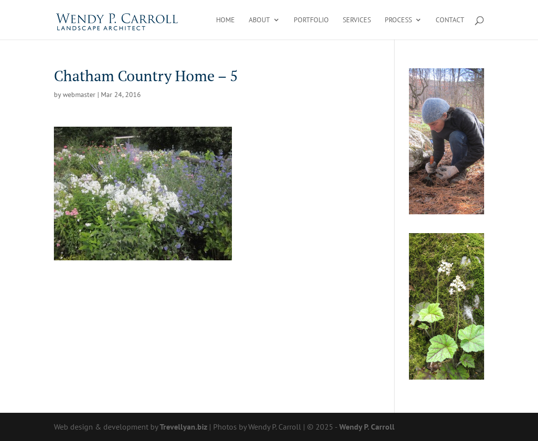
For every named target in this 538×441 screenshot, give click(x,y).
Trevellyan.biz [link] (183, 427)
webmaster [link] (79, 94)
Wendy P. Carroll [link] (367, 427)
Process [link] (398, 20)
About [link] (259, 20)
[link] (117, 19)
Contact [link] (450, 20)
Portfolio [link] (311, 20)
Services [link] (357, 20)
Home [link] (225, 20)
